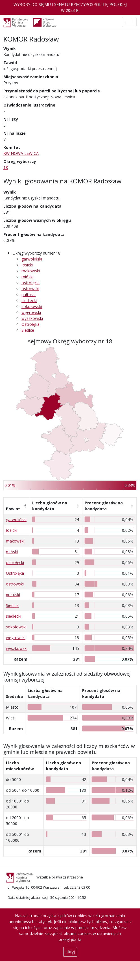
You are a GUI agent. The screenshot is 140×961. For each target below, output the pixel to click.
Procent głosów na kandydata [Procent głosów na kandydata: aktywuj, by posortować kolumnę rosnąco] (104, 505)
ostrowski (30, 288)
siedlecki (29, 300)
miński (27, 276)
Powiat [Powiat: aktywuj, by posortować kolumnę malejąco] (13, 508)
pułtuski (28, 294)
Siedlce (27, 330)
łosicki (27, 265)
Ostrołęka (30, 324)
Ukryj (70, 952)
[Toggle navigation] (129, 22)
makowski (30, 271)
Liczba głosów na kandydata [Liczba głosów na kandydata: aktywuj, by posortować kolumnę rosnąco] (49, 505)
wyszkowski (32, 318)
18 (5, 167)
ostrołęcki (30, 282)
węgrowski (31, 312)
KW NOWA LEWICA (21, 153)
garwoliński (31, 259)
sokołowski (31, 306)
